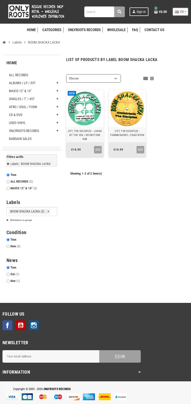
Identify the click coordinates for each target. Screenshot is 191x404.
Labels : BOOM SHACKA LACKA (30, 164)
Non (15, 281)
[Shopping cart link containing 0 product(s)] (160, 11)
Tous (13, 175)
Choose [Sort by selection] (74, 78)
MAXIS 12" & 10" (23, 188)
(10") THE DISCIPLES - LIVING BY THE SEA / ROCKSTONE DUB (85, 135)
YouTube (21, 325)
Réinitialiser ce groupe (21, 220)
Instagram (34, 325)
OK (120, 356)
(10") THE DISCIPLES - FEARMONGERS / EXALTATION (127, 133)
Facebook (7, 325)
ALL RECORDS (21, 181)
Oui (14, 274)
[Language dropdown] (180, 11)
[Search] (104, 11)
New (15, 246)
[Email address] (50, 356)
